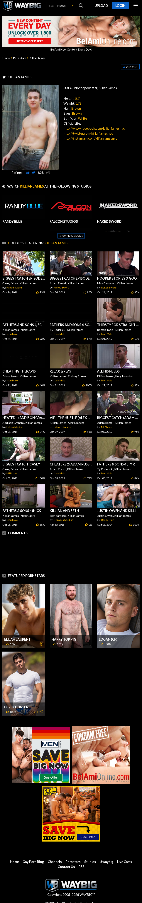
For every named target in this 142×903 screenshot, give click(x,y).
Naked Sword (14, 287)
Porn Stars (19, 57)
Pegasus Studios (63, 519)
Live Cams (124, 862)
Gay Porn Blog (33, 862)
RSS (81, 867)
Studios (90, 862)
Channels (55, 862)
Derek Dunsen (16, 707)
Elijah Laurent (17, 639)
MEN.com (106, 426)
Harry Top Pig (64, 639)
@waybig (106, 862)
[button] (65, 5)
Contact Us (66, 867)
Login (120, 6)
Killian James (37, 57)
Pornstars (73, 862)
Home (6, 57)
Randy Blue (107, 519)
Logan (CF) (108, 639)
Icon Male (12, 334)
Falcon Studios (14, 426)
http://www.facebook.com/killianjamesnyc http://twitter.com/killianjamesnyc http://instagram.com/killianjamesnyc (94, 133)
